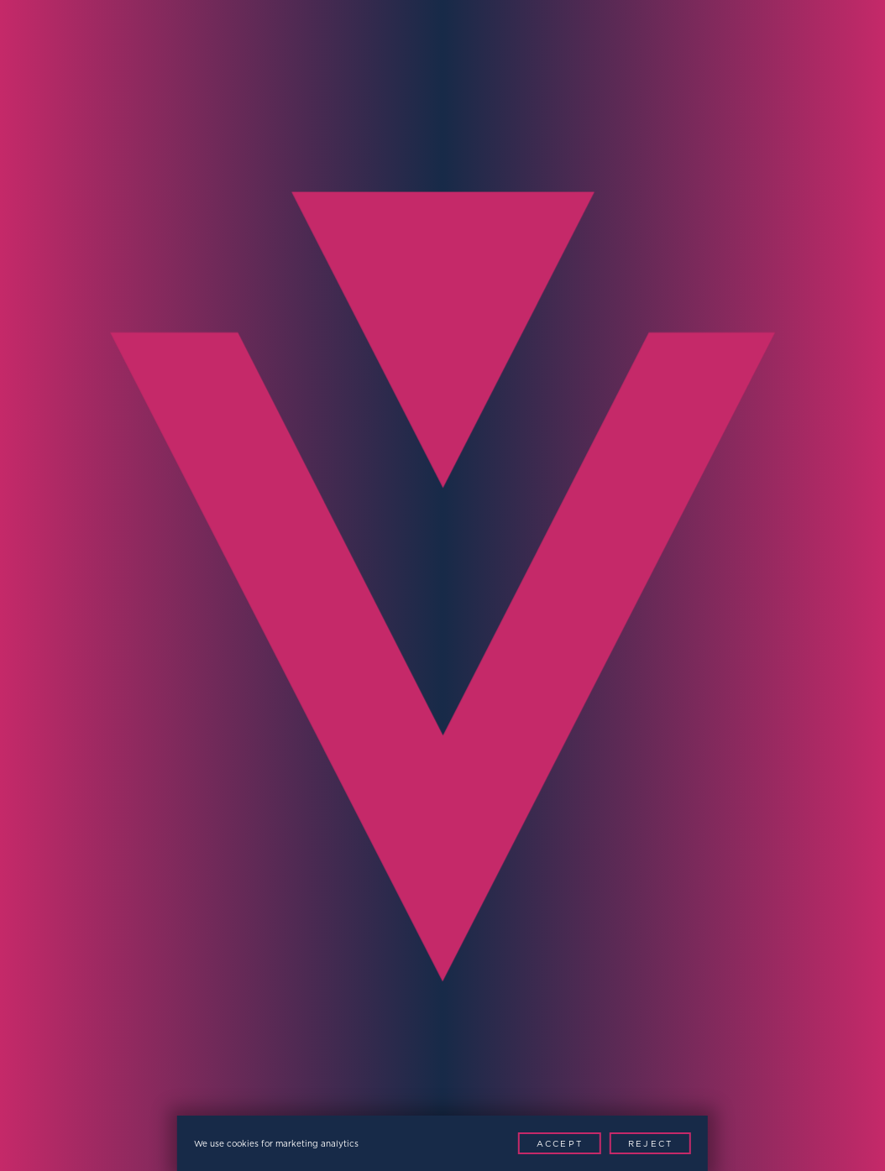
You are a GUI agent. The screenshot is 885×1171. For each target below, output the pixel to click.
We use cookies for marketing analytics (276, 1143)
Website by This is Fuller (621, 1074)
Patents (495, 1074)
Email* (475, 516)
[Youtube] (599, 1109)
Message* (488, 708)
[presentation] (144, 827)
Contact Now (763, 847)
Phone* (45, 612)
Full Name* (61, 516)
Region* (48, 708)
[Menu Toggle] (837, 48)
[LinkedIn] (561, 1109)
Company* (490, 612)
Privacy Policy (229, 1074)
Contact (749, 303)
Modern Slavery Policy (374, 1074)
